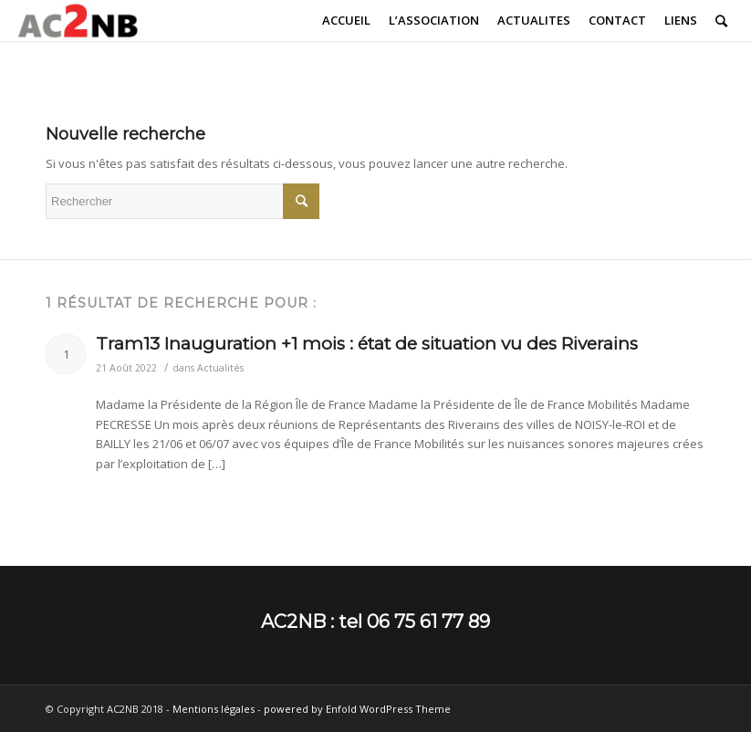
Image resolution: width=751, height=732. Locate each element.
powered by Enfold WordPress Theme (357, 709)
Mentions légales (213, 709)
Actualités (220, 367)
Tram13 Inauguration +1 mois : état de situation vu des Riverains (367, 343)
